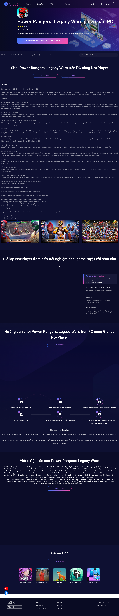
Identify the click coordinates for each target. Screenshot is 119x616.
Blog (59, 4)
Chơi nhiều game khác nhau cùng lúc (98, 287)
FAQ (51, 4)
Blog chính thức (41, 608)
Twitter (59, 608)
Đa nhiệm (89, 298)
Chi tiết (3, 55)
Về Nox (38, 602)
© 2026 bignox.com (103, 602)
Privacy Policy (101, 605)
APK (73, 75)
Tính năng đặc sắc (17, 55)
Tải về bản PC (45, 75)
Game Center (41, 4)
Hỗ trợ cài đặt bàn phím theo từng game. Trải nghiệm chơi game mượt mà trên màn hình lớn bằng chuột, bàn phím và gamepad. (100, 280)
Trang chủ (29, 4)
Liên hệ (59, 602)
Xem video (50, 55)
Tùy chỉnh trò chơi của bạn (95, 276)
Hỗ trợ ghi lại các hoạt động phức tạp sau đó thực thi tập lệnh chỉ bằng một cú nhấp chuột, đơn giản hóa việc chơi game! (99, 311)
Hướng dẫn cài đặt (34, 55)
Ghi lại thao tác (91, 307)
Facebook (68, 4)
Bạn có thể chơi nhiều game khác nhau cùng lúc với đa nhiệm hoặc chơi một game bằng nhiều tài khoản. (100, 291)
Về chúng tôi (40, 605)
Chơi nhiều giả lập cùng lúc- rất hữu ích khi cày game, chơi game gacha (98, 301)
